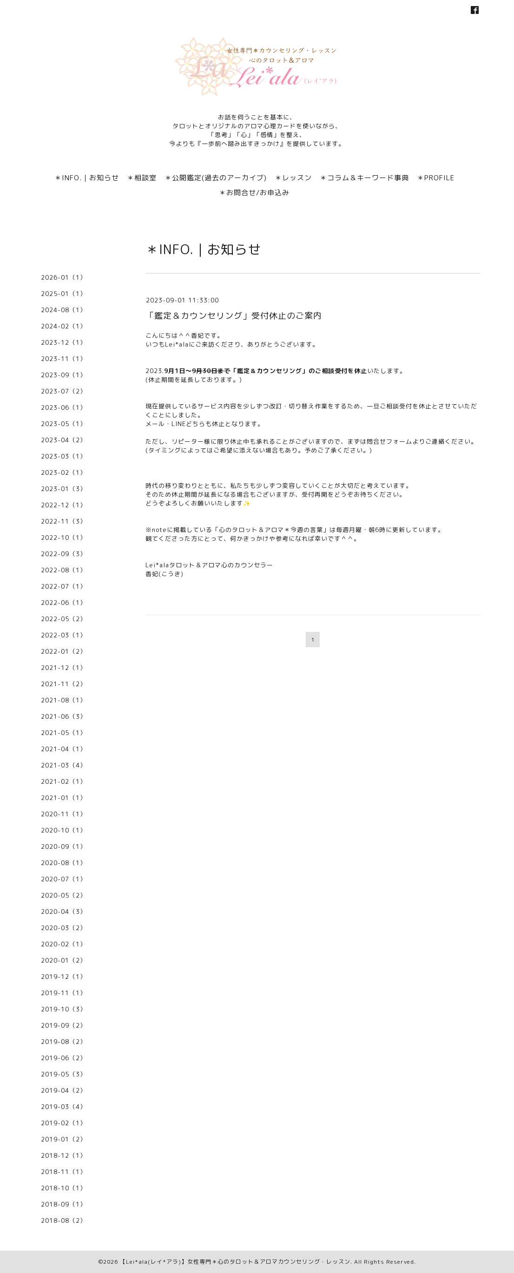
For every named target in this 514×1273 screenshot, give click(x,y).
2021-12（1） (63, 667)
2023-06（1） (63, 407)
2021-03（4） (63, 765)
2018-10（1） (63, 1188)
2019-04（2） (63, 1090)
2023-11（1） (63, 358)
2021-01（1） (63, 798)
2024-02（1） (63, 326)
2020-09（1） (63, 846)
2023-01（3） (63, 489)
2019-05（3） (63, 1074)
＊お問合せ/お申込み (254, 192)
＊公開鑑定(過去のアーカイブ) (216, 178)
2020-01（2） (63, 960)
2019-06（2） (63, 1058)
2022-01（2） (63, 651)
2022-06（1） (63, 602)
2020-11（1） (63, 814)
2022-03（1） (63, 635)
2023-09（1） (63, 375)
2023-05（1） (63, 424)
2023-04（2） (63, 440)
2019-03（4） (63, 1106)
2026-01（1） (63, 277)
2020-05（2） (63, 895)
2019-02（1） (63, 1123)
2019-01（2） (63, 1139)
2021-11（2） (63, 684)
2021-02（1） (63, 781)
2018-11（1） (63, 1172)
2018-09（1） (63, 1204)
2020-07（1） (63, 879)
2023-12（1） (63, 342)
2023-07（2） (63, 391)
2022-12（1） (63, 505)
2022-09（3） (63, 554)
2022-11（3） (63, 521)
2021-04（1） (63, 749)
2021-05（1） (63, 732)
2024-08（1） (63, 310)
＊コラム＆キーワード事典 (364, 178)
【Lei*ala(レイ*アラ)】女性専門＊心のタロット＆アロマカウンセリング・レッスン (235, 1262)
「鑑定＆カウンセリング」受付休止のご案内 (233, 316)
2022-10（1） (63, 537)
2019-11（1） (63, 993)
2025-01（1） (63, 293)
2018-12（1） (63, 1155)
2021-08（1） (63, 700)
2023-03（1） (63, 456)
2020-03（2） (63, 928)
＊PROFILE (436, 178)
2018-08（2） (63, 1220)
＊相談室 (142, 178)
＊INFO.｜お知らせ (86, 178)
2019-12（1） (63, 976)
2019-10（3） (63, 1009)
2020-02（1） (63, 944)
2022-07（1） (63, 586)
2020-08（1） (63, 863)
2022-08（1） (63, 570)
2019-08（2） (63, 1041)
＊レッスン (293, 178)
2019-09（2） (63, 1025)
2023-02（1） (63, 472)
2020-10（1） (63, 830)
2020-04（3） (63, 911)
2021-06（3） (63, 716)
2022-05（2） (63, 619)
